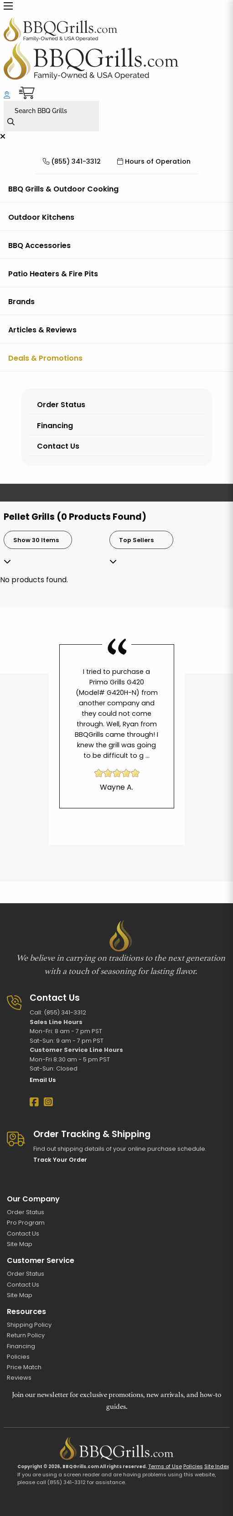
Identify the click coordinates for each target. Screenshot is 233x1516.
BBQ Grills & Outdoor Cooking (63, 189)
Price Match (24, 1367)
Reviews (19, 1377)
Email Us (43, 1080)
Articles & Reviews (42, 330)
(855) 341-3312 (72, 161)
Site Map (19, 1244)
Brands (21, 301)
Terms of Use (165, 1466)
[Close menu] (2, 136)
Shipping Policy (29, 1325)
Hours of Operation (154, 161)
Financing (55, 425)
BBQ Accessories (39, 245)
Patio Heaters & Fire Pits (53, 274)
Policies (18, 1357)
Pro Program (26, 1222)
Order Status (61, 404)
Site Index (216, 1466)
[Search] (14, 122)
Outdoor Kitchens (41, 217)
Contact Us (58, 446)
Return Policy (26, 1335)
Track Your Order (60, 1160)
